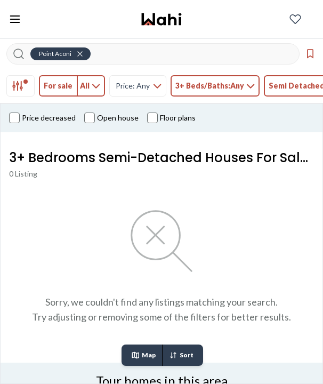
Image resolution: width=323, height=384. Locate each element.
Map (143, 355)
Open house (111, 118)
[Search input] (159, 54)
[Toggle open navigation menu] (15, 19)
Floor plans (171, 118)
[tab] (20, 86)
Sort (181, 355)
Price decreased (42, 118)
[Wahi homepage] (161, 19)
